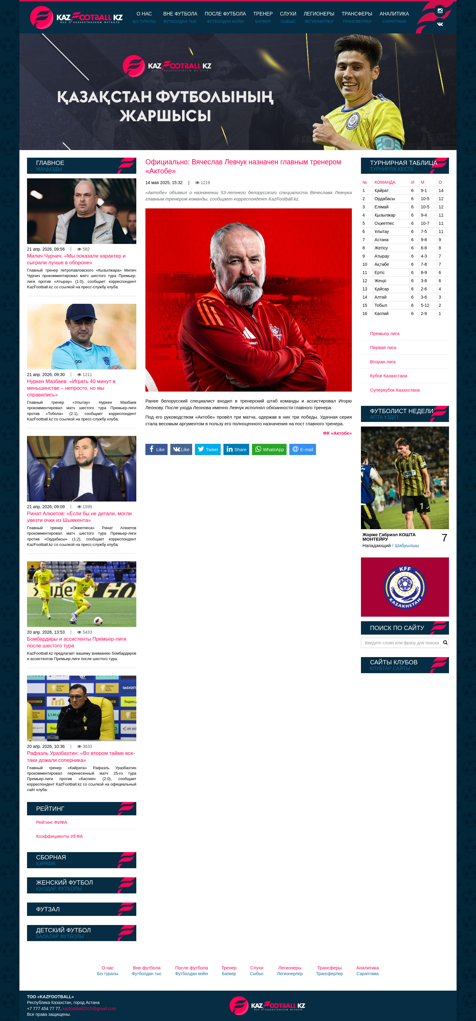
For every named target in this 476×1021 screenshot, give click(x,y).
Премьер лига (384, 333)
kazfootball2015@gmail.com (89, 1008)
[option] (238, 91)
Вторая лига (383, 361)
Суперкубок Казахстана (395, 389)
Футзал (48, 909)
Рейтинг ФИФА (51, 822)
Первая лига (383, 347)
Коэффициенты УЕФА (59, 836)
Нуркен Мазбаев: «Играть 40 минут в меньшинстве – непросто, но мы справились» (71, 388)
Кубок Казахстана (388, 375)
